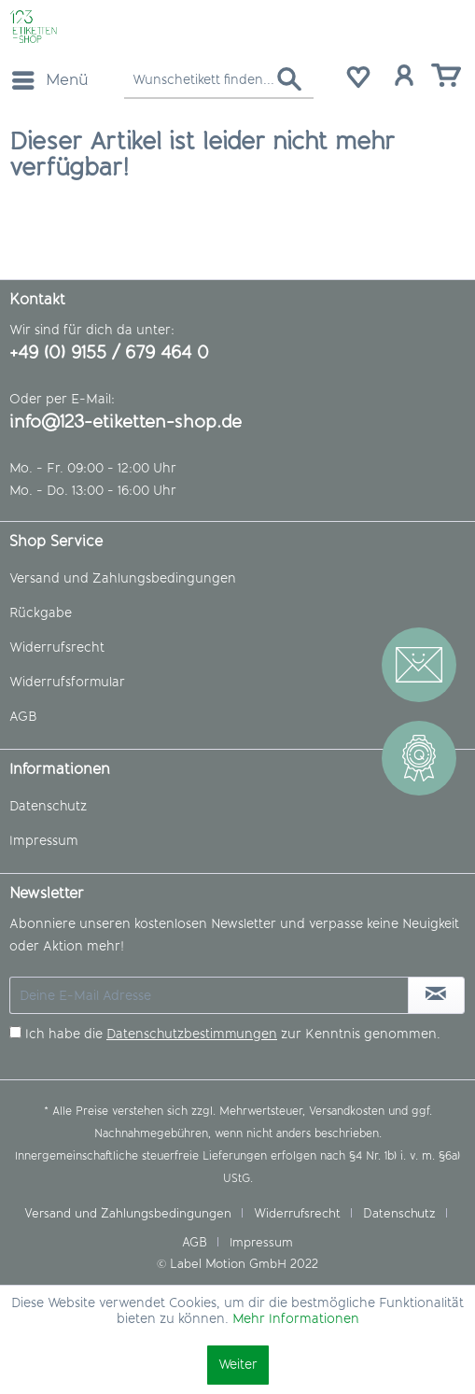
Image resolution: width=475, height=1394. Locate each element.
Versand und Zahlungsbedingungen (122, 578)
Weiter (238, 1365)
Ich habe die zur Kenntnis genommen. (232, 1034)
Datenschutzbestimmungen (191, 1034)
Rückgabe (40, 613)
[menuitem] (49, 80)
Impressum (43, 841)
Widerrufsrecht (57, 647)
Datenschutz (48, 806)
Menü (50, 77)
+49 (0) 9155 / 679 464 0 (109, 352)
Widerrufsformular (67, 682)
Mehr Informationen (295, 1319)
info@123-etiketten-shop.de (125, 421)
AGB (22, 717)
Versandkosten (346, 1111)
